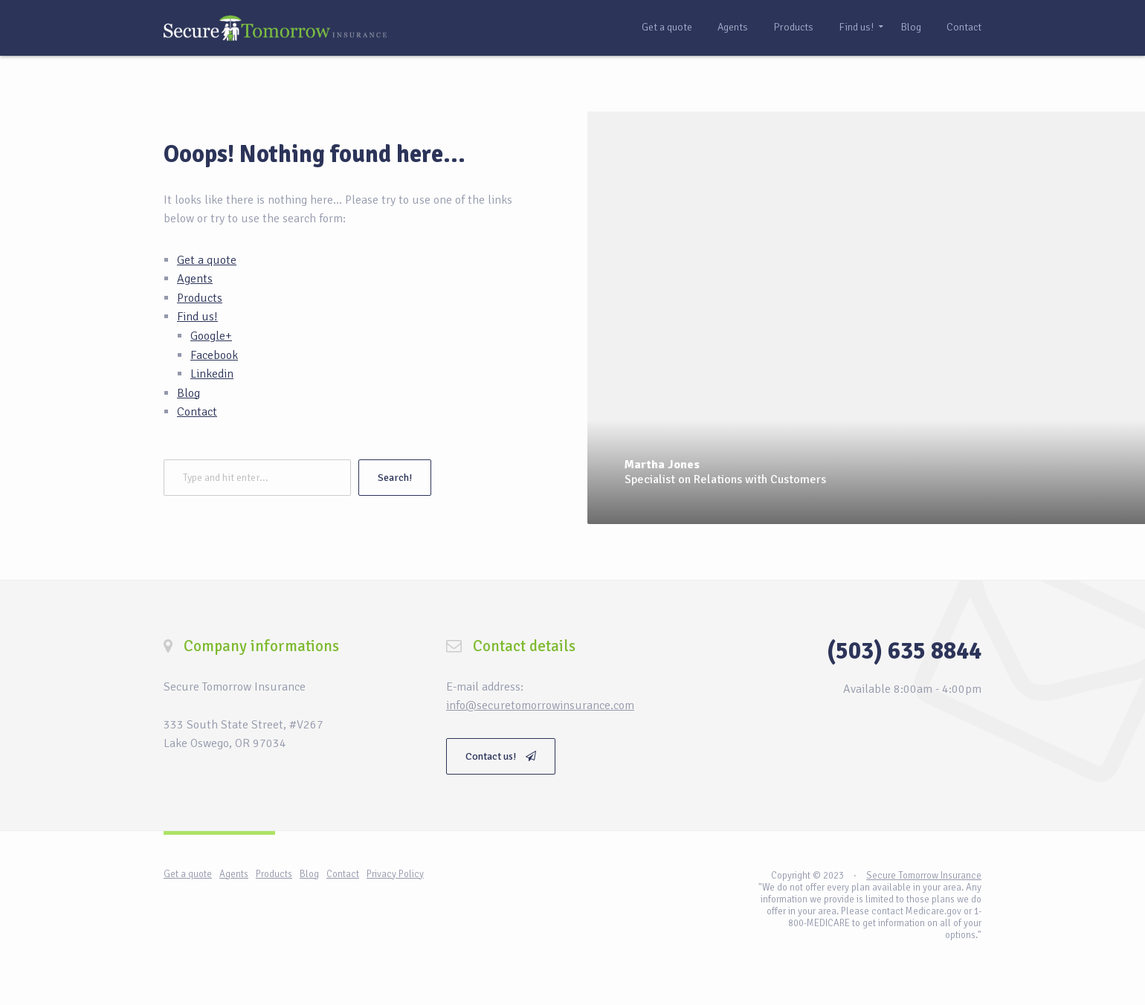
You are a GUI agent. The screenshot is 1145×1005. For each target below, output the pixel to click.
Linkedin (211, 373)
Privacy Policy (395, 874)
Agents (732, 27)
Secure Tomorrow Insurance (923, 876)
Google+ (211, 336)
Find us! (856, 27)
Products (793, 27)
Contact (963, 27)
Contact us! (500, 756)
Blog (911, 27)
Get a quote (667, 27)
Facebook (214, 355)
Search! (395, 477)
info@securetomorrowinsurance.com (540, 705)
